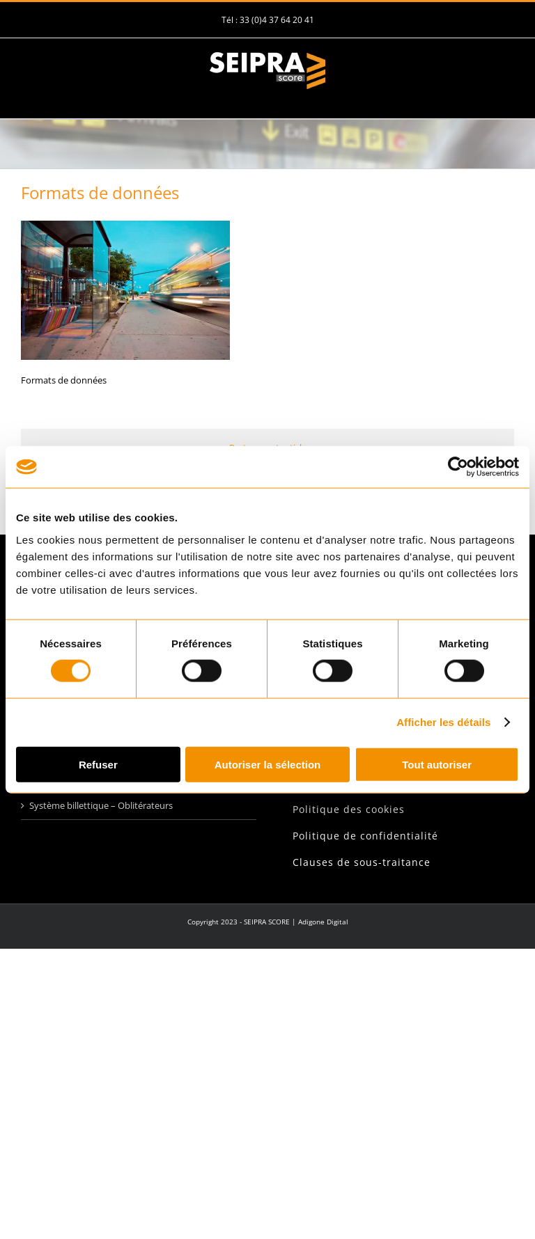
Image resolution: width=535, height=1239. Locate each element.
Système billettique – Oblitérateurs (101, 805)
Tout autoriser (437, 764)
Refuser (98, 764)
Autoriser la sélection (268, 764)
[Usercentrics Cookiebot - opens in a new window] (458, 467)
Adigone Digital (323, 921)
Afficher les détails (443, 722)
